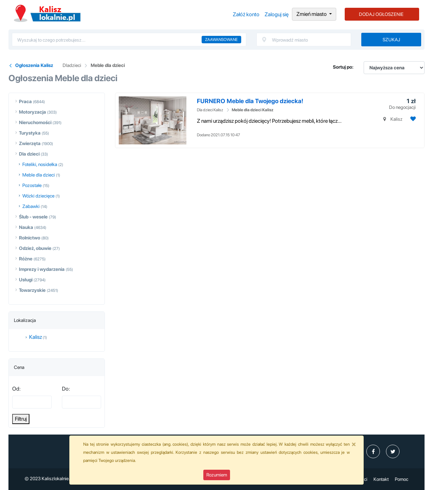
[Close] (353, 444)
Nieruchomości (35, 122)
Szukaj (391, 39)
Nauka (26, 227)
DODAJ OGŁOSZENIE (381, 14)
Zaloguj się (277, 14)
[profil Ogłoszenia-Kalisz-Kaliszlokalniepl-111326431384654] (373, 451)
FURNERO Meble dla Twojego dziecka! (250, 100)
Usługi (25, 279)
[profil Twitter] (393, 451)
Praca (25, 101)
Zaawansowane (221, 39)
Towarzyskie (32, 290)
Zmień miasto (312, 14)
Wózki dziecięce (38, 196)
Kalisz (35, 337)
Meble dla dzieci (108, 65)
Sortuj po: (343, 67)
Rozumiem (216, 474)
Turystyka (30, 133)
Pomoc (401, 479)
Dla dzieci (29, 154)
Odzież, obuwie (35, 248)
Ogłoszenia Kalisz (47, 13)
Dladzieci (72, 65)
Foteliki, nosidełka (39, 164)
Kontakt (381, 479)
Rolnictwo (29, 237)
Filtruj (21, 419)
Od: (16, 389)
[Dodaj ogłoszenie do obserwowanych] (412, 119)
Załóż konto (246, 14)
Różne (25, 258)
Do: (66, 389)
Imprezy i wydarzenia (42, 269)
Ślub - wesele (33, 216)
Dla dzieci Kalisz (210, 110)
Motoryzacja (32, 112)
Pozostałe (32, 185)
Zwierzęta (30, 143)
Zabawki (31, 206)
